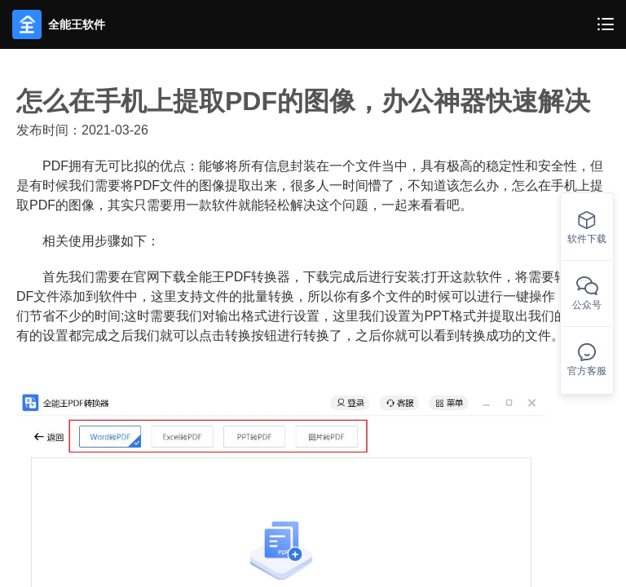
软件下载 (586, 228)
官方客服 (586, 360)
